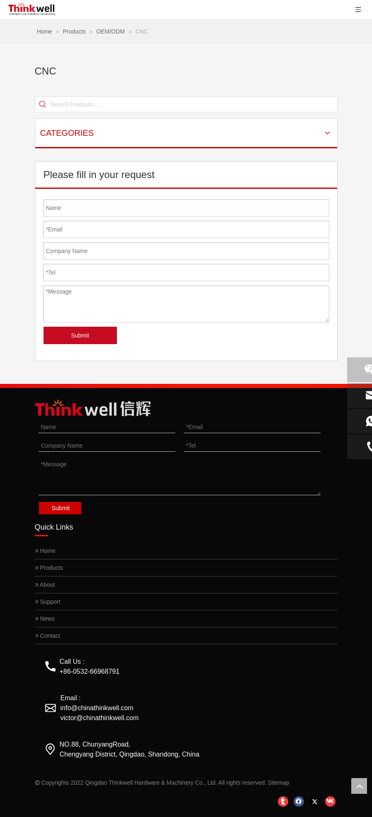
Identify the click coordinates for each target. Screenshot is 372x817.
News (45, 618)
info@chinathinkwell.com (97, 707)
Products (49, 567)
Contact (47, 635)
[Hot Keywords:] (42, 104)
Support (48, 601)
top (359, 786)
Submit (80, 335)
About (45, 584)
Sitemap (278, 782)
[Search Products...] (193, 104)
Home (45, 550)
